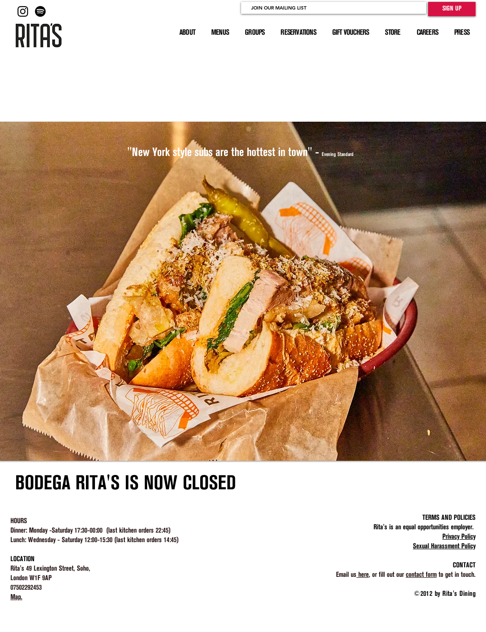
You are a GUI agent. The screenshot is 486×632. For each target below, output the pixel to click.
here (362, 575)
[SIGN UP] (452, 9)
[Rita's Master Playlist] (40, 11)
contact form (421, 575)
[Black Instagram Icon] (23, 11)
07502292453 (26, 587)
